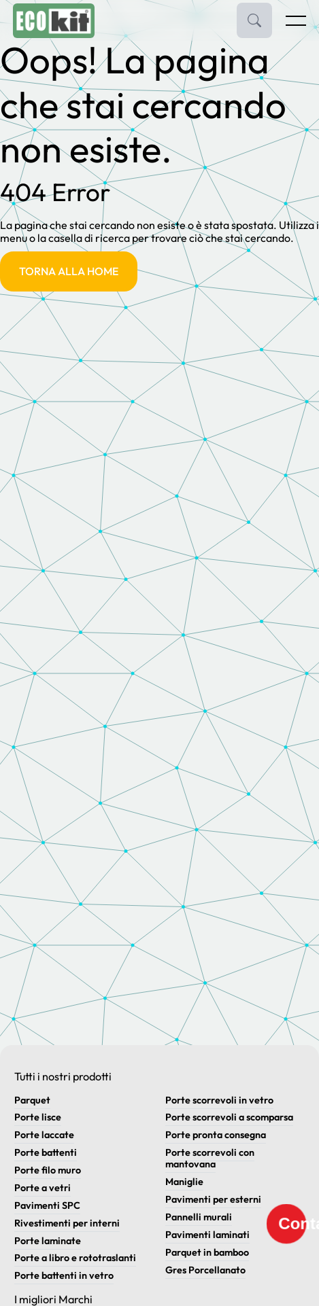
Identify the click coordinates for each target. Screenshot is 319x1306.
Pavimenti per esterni (213, 1199)
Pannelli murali (198, 1217)
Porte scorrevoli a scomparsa (229, 1117)
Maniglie (184, 1182)
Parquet (32, 1100)
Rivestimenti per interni (67, 1223)
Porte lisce (37, 1117)
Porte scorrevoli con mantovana (209, 1158)
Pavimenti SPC (47, 1205)
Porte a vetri (42, 1188)
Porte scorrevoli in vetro (219, 1100)
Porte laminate (47, 1241)
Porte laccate (44, 1135)
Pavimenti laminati (207, 1235)
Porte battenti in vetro (64, 1275)
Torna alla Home (68, 271)
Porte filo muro (47, 1170)
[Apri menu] (295, 24)
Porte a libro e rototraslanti (75, 1258)
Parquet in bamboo (207, 1252)
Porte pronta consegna (215, 1135)
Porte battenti (45, 1152)
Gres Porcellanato (205, 1270)
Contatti (291, 1223)
